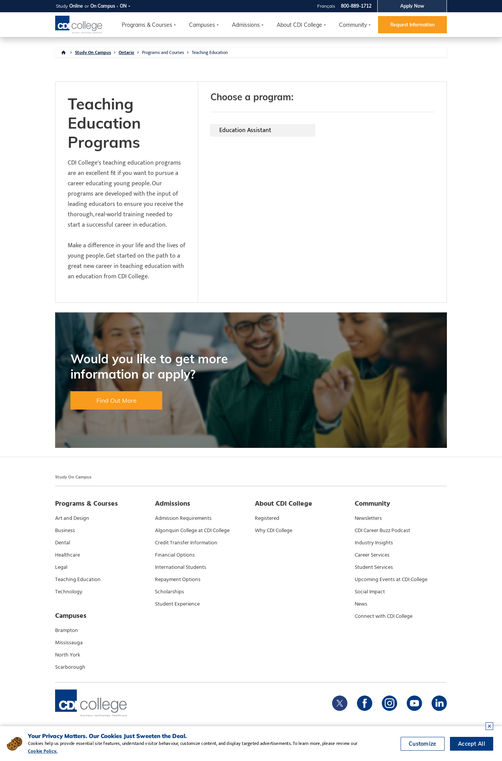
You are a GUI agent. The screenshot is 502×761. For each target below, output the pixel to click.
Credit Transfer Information (186, 543)
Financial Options (175, 555)
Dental (62, 543)
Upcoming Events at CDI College (391, 579)
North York (67, 655)
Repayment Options (177, 579)
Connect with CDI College (383, 616)
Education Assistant (245, 130)
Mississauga (69, 643)
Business (65, 530)
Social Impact (370, 592)
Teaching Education (210, 52)
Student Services (374, 567)
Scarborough (70, 667)
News (361, 604)
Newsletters (368, 518)
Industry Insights (374, 543)
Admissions (246, 24)
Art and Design (72, 518)
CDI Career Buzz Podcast (382, 530)
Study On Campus (93, 52)
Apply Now (412, 6)
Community (353, 24)
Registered (267, 518)
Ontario (126, 52)
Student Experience (177, 604)
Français (326, 6)
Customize (423, 743)
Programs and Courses (163, 52)
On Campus (102, 6)
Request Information (412, 25)
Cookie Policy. (42, 751)
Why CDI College (273, 530)
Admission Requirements (183, 518)
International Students (180, 567)
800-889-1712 (356, 6)
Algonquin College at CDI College (192, 530)
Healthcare (67, 555)
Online (76, 6)
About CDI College (299, 24)
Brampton (66, 630)
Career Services (372, 555)
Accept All (471, 743)
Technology (68, 592)
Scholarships (169, 592)
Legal (61, 567)
